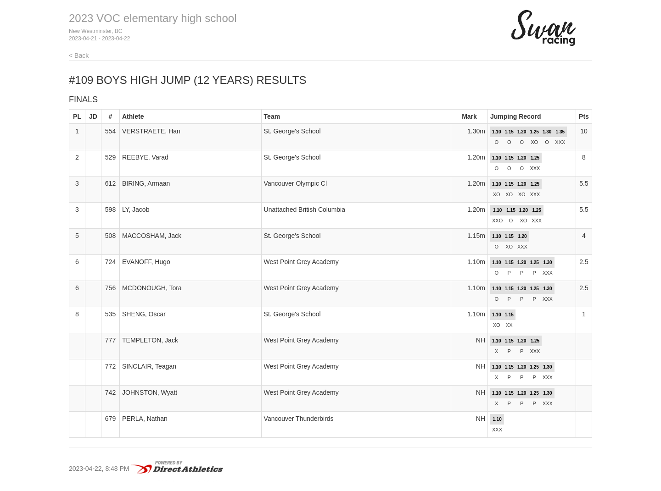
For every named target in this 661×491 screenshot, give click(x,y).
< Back (79, 55)
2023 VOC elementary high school (153, 18)
